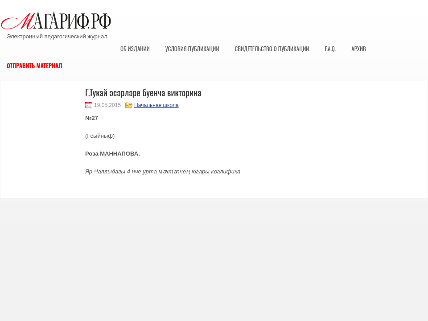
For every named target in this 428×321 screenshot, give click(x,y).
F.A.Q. (330, 48)
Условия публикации (192, 48)
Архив (358, 48)
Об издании (135, 48)
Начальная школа (156, 105)
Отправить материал (34, 65)
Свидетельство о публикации (272, 48)
